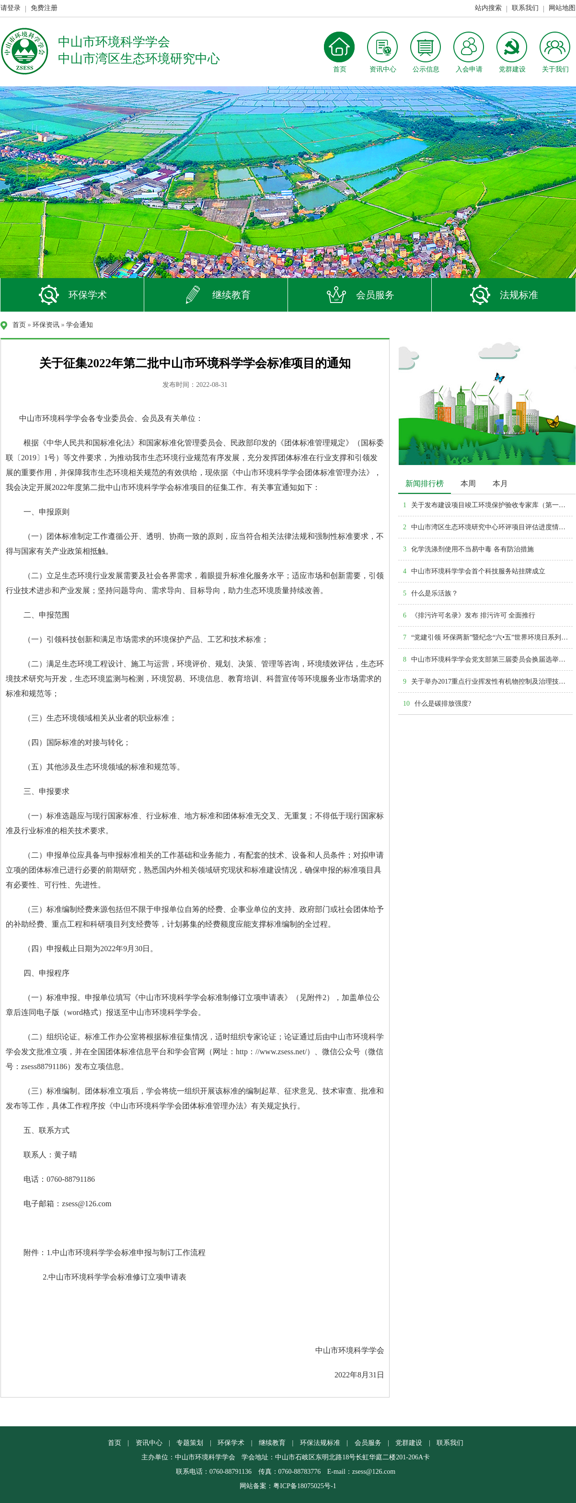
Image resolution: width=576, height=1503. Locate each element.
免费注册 (44, 8)
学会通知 (79, 324)
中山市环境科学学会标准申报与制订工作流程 (129, 1252)
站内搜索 (488, 8)
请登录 (10, 8)
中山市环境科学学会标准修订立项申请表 (117, 1277)
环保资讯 (46, 324)
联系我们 (525, 8)
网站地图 (562, 8)
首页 (19, 324)
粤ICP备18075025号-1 (304, 1486)
